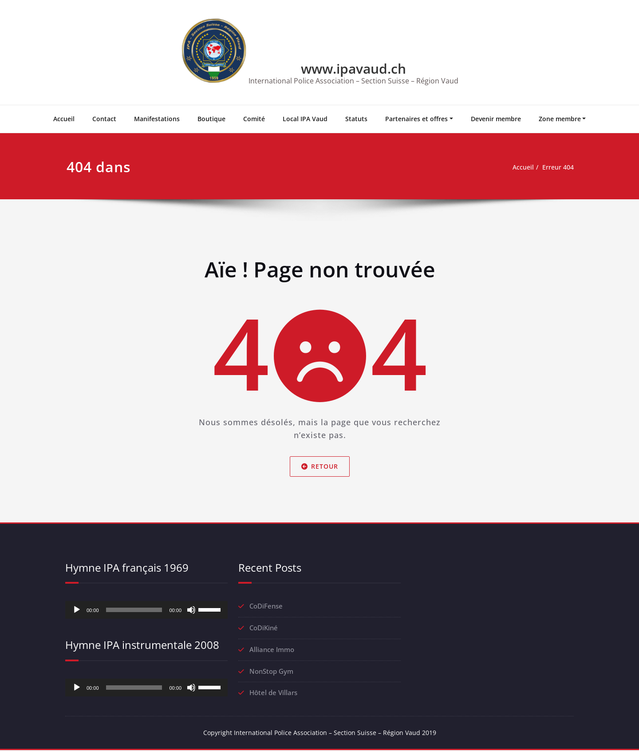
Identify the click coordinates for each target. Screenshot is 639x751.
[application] (146, 610)
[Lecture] (76, 609)
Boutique (211, 119)
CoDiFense (266, 606)
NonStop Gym (271, 671)
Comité (254, 119)
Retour (319, 466)
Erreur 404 (557, 167)
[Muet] (191, 609)
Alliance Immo (271, 649)
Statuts (356, 119)
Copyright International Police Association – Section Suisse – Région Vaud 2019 (320, 733)
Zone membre (560, 119)
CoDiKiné (263, 628)
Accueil (64, 119)
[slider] (134, 610)
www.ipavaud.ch (353, 68)
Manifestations (157, 119)
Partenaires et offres (416, 119)
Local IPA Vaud (305, 119)
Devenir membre (496, 119)
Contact (104, 119)
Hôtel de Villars (273, 693)
